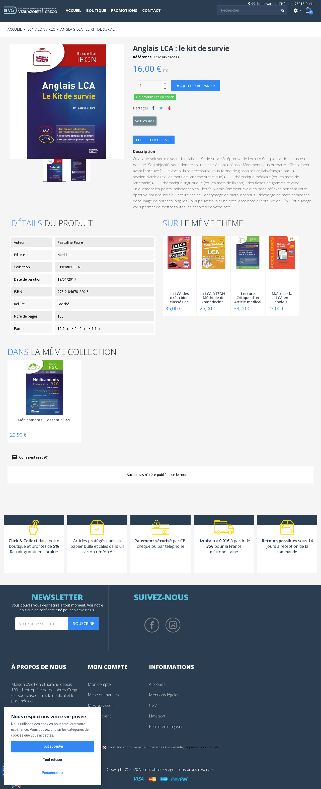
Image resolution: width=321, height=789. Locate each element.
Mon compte (99, 684)
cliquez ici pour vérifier (201, 747)
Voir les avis (144, 120)
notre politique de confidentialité (61, 607)
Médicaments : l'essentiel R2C (44, 420)
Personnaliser (52, 773)
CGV (153, 705)
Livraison (157, 716)
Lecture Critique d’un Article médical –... (247, 297)
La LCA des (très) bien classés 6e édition (179, 297)
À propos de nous (38, 667)
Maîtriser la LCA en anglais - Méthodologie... (282, 297)
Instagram (173, 625)
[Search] (252, 10)
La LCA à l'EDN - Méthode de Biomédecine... (213, 297)
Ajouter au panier (195, 85)
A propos (157, 684)
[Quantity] (149, 85)
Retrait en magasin (165, 726)
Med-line (64, 254)
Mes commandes (103, 695)
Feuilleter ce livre (154, 140)
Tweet (161, 107)
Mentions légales (164, 695)
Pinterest (169, 107)
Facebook (151, 625)
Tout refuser (52, 760)
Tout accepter (52, 746)
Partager (153, 107)
